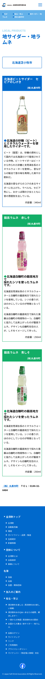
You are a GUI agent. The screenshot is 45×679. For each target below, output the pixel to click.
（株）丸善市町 (10, 486)
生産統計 (12, 539)
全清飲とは (13, 556)
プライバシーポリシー (17, 649)
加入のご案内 (13, 592)
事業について (14, 564)
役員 (10, 577)
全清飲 (11, 523)
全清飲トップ (13, 516)
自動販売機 (13, 527)
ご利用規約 (13, 645)
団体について (13, 550)
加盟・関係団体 (14, 585)
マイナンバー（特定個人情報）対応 (23, 653)
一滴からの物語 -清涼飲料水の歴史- (23, 619)
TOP (5, 14)
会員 (10, 581)
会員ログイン (14, 633)
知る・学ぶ (19, 14)
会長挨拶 (12, 560)
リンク (11, 640)
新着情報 (12, 543)
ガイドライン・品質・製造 (19, 535)
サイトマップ (14, 637)
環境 (10, 531)
